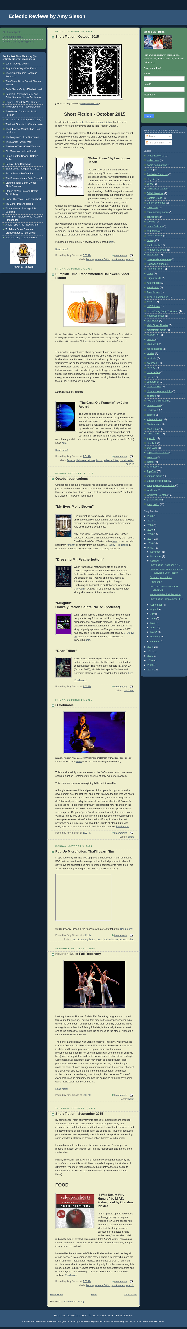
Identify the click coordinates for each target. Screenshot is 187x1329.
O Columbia (64, 705)
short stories (118, 259)
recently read (154, 405)
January (155, 641)
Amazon (71, 545)
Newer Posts (56, 1294)
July (152, 613)
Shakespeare (154, 424)
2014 (151, 647)
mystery (151, 367)
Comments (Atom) (74, 1301)
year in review (154, 499)
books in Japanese (157, 188)
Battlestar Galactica (157, 174)
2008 (151, 669)
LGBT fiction (153, 306)
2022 (151, 520)
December (156, 551)
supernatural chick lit (158, 452)
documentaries (155, 235)
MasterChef (153, 334)
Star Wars (152, 447)
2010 (151, 660)
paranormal (153, 381)
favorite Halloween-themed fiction (94, 122)
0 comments (120, 255)
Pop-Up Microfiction (107, 939)
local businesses (155, 315)
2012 (151, 651)
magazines (152, 320)
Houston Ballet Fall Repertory (78, 954)
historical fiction (155, 268)
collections (152, 207)
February (155, 636)
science (151, 415)
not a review (153, 372)
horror (99, 460)
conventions (153, 217)
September (156, 604)
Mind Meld (152, 344)
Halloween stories (85, 460)
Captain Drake (154, 198)
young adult (153, 504)
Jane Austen (153, 292)
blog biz (151, 179)
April (153, 627)
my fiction (129, 690)
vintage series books (158, 481)
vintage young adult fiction (161, 485)
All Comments (155, 142)
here (110, 242)
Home (94, 1294)
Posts (150, 136)
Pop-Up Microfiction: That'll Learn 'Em (84, 851)
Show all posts (13, 32)
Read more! (61, 249)
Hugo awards (154, 278)
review (79, 761)
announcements (155, 155)
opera (131, 837)
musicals (151, 358)
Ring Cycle (152, 410)
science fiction (102, 259)
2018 (151, 534)
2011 (151, 656)
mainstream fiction (156, 330)
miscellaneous (154, 349)
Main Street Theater (157, 325)
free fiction (78, 939)
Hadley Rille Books (118, 545)
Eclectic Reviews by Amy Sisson (47, 16)
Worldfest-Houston (157, 495)
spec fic (130, 259)
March (154, 632)
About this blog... (14, 37)
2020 (151, 525)
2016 (151, 543)
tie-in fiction (153, 466)
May (153, 623)
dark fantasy (153, 231)
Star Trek (151, 443)
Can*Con (79, 588)
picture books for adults (159, 391)
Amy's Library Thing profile (20, 41)
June (153, 618)
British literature (155, 193)
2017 (151, 538)
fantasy (90, 259)
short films (152, 429)
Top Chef (151, 471)
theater (150, 462)
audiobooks (153, 160)
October (155, 561)
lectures (151, 301)
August (154, 609)
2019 (151, 530)
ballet (131, 1099)
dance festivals (155, 226)
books (150, 183)
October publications (71, 478)
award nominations (157, 165)
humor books (154, 283)
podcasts (151, 396)
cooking (151, 221)
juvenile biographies (157, 297)
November (156, 556)
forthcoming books (156, 249)
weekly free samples (90, 103)
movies (150, 353)
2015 (151, 548)
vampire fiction (154, 476)
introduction (153, 287)
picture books (154, 386)
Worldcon (152, 490)
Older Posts (130, 1294)
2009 (151, 665)
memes (151, 339)
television (152, 457)
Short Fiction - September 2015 (79, 1114)
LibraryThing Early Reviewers (162, 311)
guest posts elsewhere (159, 259)
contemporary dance (158, 212)
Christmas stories (156, 202)
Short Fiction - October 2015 (77, 36)
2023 (151, 516)
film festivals (153, 245)
